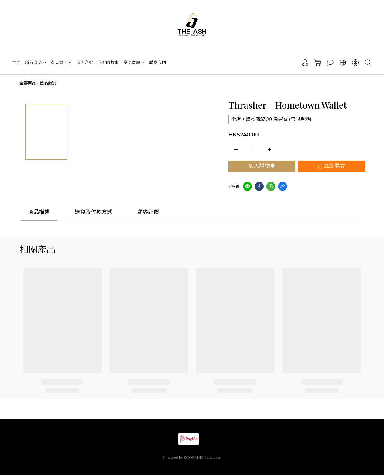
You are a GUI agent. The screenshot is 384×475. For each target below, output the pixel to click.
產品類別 (61, 62)
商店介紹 (84, 62)
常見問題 (134, 62)
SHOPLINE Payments (202, 457)
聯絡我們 (157, 62)
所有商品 (35, 62)
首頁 (16, 62)
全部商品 (28, 83)
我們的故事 (108, 62)
